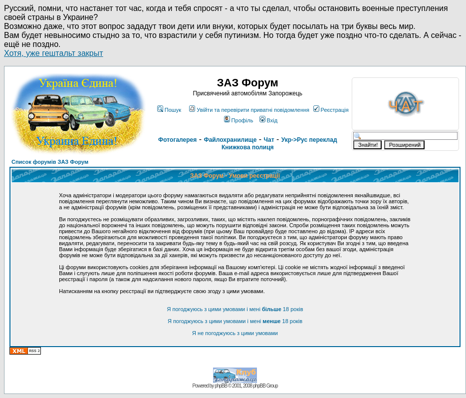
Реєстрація (331, 110)
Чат (269, 139)
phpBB (221, 386)
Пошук (169, 110)
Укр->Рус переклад (309, 139)
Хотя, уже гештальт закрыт (53, 53)
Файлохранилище (230, 139)
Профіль (238, 120)
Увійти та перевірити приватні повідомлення (249, 110)
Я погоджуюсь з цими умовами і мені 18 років (235, 309)
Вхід (268, 120)
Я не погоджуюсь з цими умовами (235, 333)
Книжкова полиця (248, 147)
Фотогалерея (177, 139)
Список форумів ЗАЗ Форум (49, 162)
